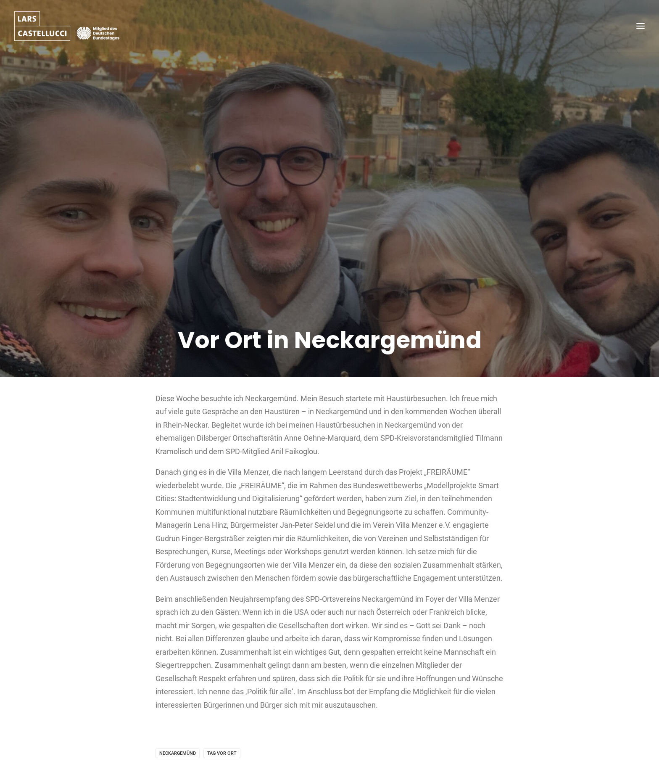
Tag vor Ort (222, 727)
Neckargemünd (177, 727)
